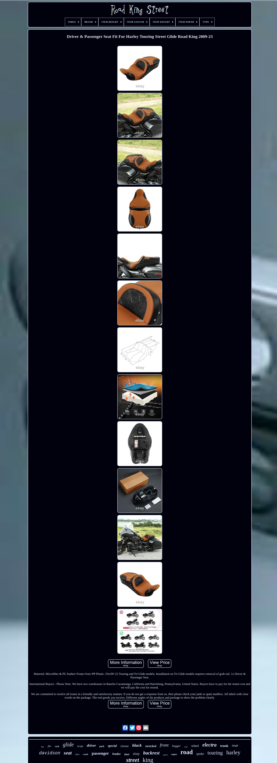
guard (165, 755)
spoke (200, 754)
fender (116, 754)
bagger (176, 746)
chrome (124, 746)
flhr (49, 746)
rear (235, 745)
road (187, 752)
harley (233, 752)
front (164, 745)
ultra (77, 754)
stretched (150, 746)
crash (85, 754)
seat (68, 753)
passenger (100, 753)
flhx (42, 747)
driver (91, 745)
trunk (224, 746)
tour (126, 754)
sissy (136, 754)
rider (186, 747)
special (112, 746)
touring (215, 753)
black (137, 745)
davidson (49, 753)
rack (57, 746)
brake (80, 746)
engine (174, 754)
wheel (195, 746)
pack (101, 746)
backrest (151, 753)
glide (68, 744)
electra (209, 745)
